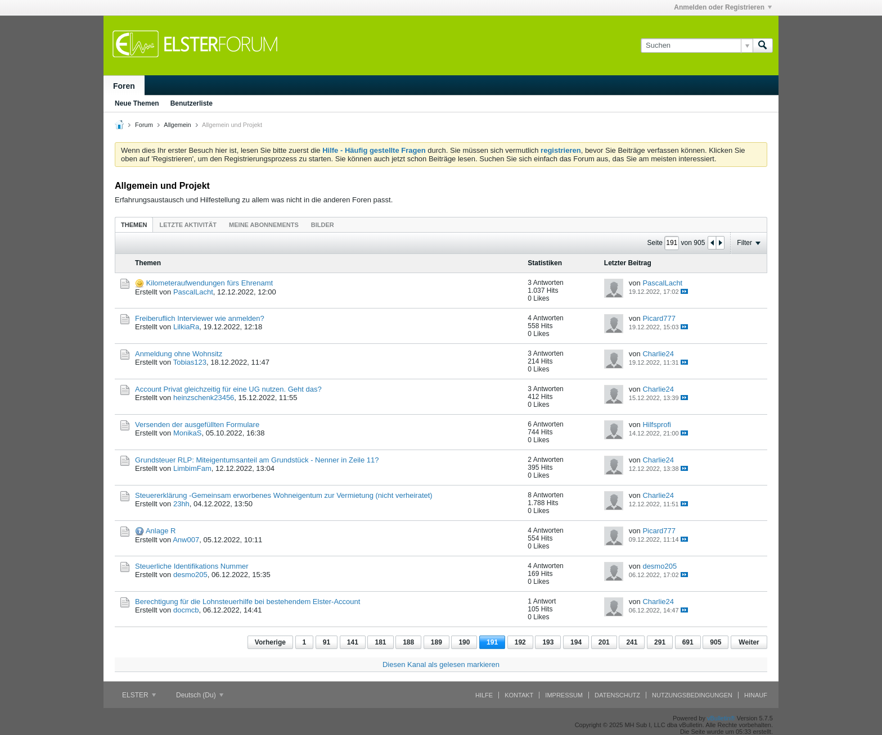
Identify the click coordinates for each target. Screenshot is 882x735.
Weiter (749, 642)
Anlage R (161, 531)
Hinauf (755, 695)
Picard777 (659, 318)
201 (604, 642)
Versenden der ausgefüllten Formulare (197, 424)
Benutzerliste (191, 103)
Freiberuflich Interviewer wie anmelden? (199, 318)
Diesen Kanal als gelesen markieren (441, 664)
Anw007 (186, 540)
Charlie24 (658, 354)
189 (436, 642)
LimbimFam (192, 468)
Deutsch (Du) (199, 695)
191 (492, 642)
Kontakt (519, 695)
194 (576, 642)
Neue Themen (137, 103)
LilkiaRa (186, 327)
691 (688, 642)
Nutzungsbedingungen (692, 695)
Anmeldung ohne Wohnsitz (178, 354)
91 (326, 642)
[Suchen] (697, 45)
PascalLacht (193, 292)
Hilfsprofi (656, 424)
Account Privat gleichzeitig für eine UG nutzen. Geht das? (228, 389)
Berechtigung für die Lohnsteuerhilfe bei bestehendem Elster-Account (247, 601)
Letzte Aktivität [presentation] (188, 224)
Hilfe (484, 695)
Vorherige (270, 642)
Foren (124, 85)
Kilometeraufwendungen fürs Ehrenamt (209, 283)
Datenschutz (617, 695)
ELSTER (139, 695)
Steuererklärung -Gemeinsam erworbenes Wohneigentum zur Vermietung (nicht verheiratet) (284, 495)
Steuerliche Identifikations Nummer (192, 566)
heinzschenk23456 (203, 397)
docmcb (186, 610)
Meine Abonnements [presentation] (264, 224)
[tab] (134, 224)
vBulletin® (721, 718)
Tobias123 (189, 362)
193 (548, 642)
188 (408, 642)
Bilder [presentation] (322, 224)
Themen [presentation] (134, 224)
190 (464, 642)
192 (520, 642)
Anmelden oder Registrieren (723, 7)
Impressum (564, 695)
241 (631, 642)
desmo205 (190, 574)
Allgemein (177, 124)
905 (715, 642)
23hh (181, 504)
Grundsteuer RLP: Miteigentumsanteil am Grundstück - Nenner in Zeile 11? (257, 460)
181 (380, 642)
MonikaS (187, 433)
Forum (144, 124)
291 (659, 642)
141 (352, 642)
